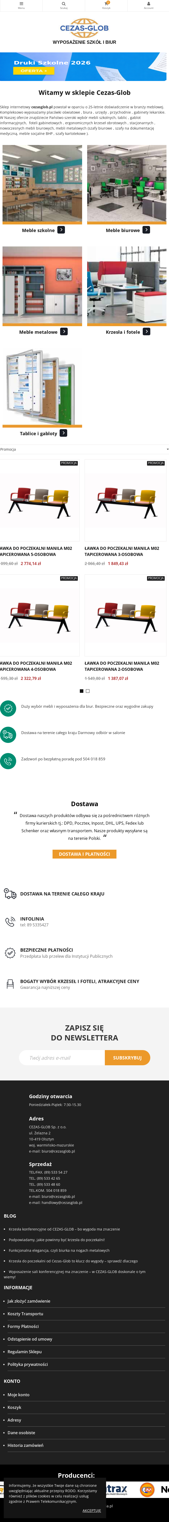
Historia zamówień (25, 1445)
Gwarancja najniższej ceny (45, 987)
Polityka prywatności (28, 1364)
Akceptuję (92, 1510)
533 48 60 (52, 1184)
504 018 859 (56, 1190)
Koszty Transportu (25, 1314)
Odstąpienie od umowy (30, 1339)
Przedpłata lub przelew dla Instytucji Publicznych (66, 956)
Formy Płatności (23, 1326)
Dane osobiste (21, 1432)
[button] (81, 691)
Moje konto (19, 1395)
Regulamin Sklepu (25, 1351)
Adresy (14, 1420)
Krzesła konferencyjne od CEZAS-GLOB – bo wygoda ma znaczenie (64, 1229)
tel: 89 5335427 (34, 925)
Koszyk (14, 1407)
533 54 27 (59, 1172)
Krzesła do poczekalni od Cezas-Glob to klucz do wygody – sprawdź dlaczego (73, 1261)
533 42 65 (52, 1178)
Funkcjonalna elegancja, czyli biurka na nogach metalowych (59, 1250)
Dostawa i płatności (84, 854)
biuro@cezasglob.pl (58, 1151)
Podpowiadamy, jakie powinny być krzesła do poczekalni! (57, 1239)
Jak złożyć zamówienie (29, 1301)
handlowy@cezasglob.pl (62, 1202)
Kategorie (21, 4)
